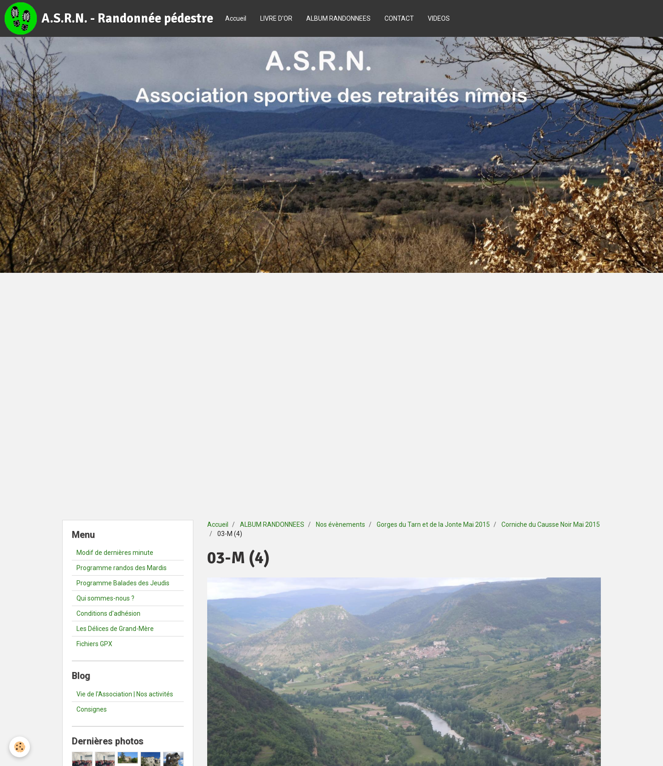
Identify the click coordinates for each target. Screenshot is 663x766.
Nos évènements (340, 524)
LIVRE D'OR (276, 18)
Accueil (235, 18)
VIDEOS (439, 18)
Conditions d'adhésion (108, 613)
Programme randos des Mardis (121, 568)
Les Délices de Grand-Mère (115, 628)
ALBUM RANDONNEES (338, 18)
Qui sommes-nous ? (105, 598)
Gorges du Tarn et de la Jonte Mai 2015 (433, 524)
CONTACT (399, 18)
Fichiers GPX (94, 644)
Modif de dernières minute (114, 552)
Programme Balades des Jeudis (122, 583)
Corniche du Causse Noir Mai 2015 (550, 524)
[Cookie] (19, 747)
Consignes (91, 709)
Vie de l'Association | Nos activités (124, 694)
